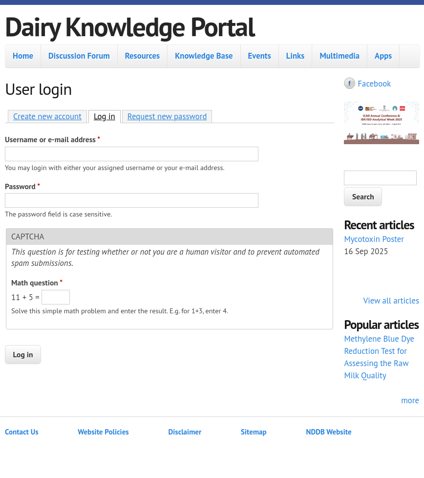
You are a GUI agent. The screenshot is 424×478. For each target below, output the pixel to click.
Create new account (47, 116)
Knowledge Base (204, 55)
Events (259, 55)
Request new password (167, 116)
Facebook (374, 83)
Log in (107, 116)
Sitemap (254, 431)
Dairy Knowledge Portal (129, 26)
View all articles (391, 300)
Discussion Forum (79, 55)
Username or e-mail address (52, 139)
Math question (37, 282)
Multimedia (339, 55)
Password (22, 186)
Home (23, 55)
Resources (142, 55)
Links (295, 55)
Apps (383, 55)
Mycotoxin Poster (374, 239)
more (410, 400)
